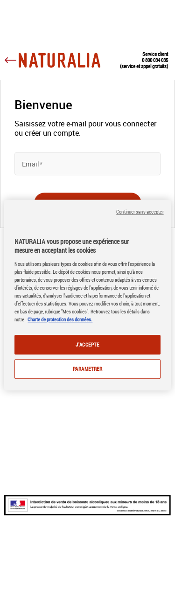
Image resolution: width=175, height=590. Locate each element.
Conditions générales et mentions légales (84, 556)
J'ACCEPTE (87, 344)
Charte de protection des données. (60, 319)
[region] (87, 295)
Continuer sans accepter (139, 211)
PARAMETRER (88, 368)
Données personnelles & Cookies (86, 570)
